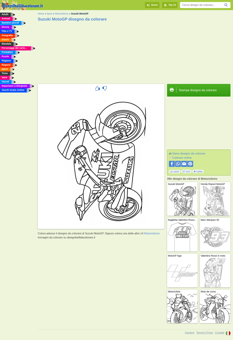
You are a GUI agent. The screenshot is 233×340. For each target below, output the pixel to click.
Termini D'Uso (204, 332)
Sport (49, 13)
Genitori (189, 332)
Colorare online (182, 157)
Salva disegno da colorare (188, 153)
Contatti (219, 332)
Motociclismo (61, 13)
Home (41, 13)
